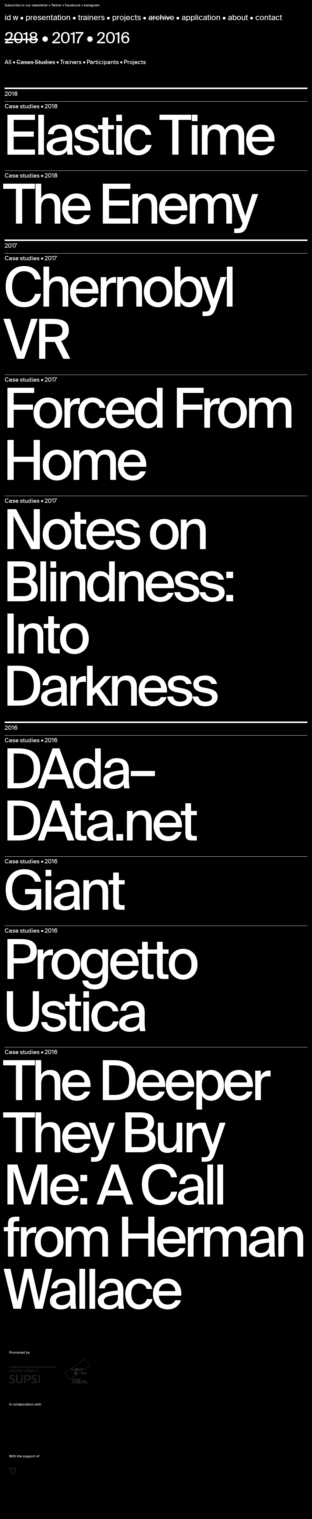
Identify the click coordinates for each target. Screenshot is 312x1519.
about (238, 18)
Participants (103, 63)
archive (161, 18)
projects (126, 18)
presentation (48, 18)
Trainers (71, 63)
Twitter (56, 5)
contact (268, 18)
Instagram (92, 5)
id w (11, 18)
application (201, 18)
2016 (113, 40)
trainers (91, 18)
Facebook (72, 5)
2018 (21, 40)
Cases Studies (35, 63)
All (8, 63)
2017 (67, 40)
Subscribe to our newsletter (26, 5)
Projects (135, 63)
